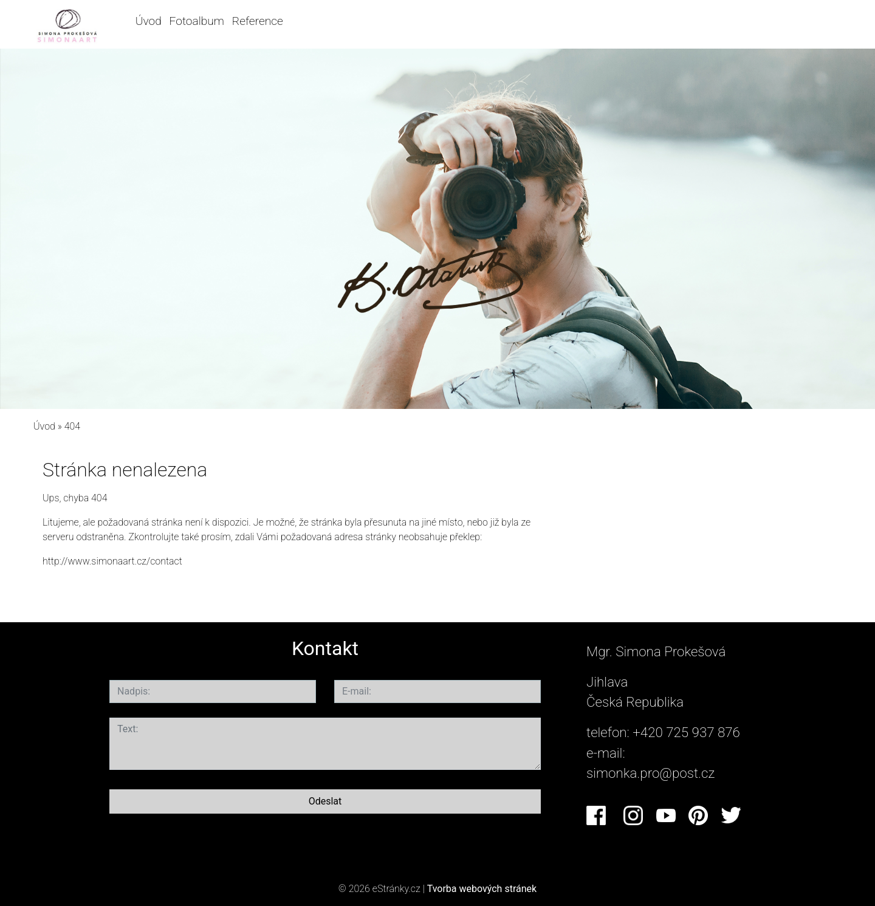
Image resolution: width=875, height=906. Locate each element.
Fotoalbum (197, 21)
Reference (257, 21)
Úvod (149, 21)
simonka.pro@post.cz (650, 773)
